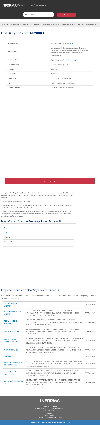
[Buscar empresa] (38, 14)
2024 (5, 232)
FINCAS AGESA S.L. (11, 350)
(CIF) (71, 43)
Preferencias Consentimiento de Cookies (50, 417)
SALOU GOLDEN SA (11, 331)
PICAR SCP (8, 357)
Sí (4, 228)
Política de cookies (49, 415)
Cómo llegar (71, 60)
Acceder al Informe (50, 181)
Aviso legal (50, 413)
